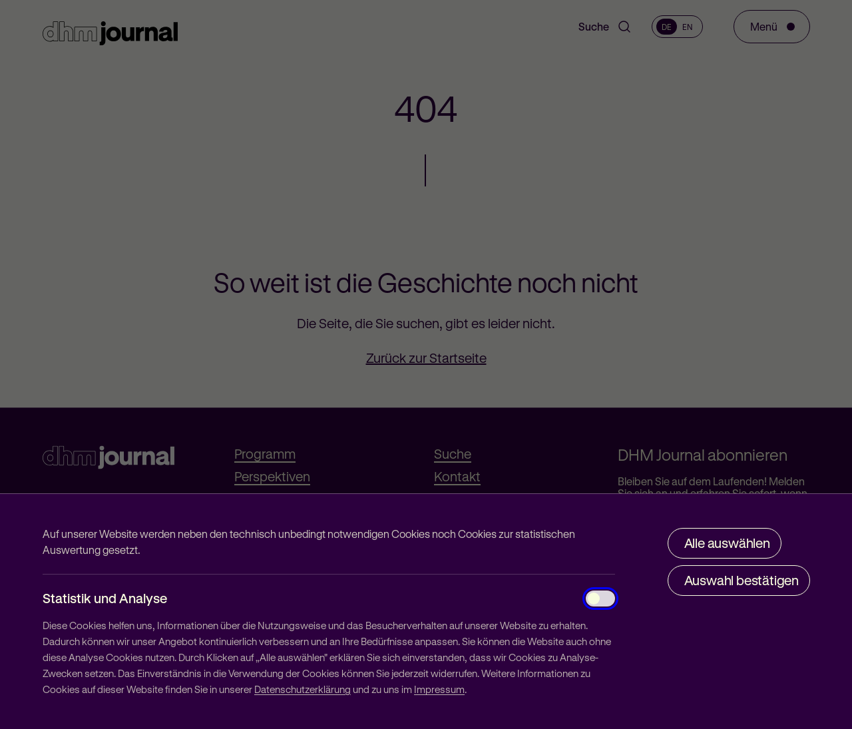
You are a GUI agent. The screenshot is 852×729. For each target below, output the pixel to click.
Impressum (439, 689)
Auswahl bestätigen (741, 580)
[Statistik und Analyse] (600, 599)
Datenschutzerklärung (302, 689)
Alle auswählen (727, 543)
